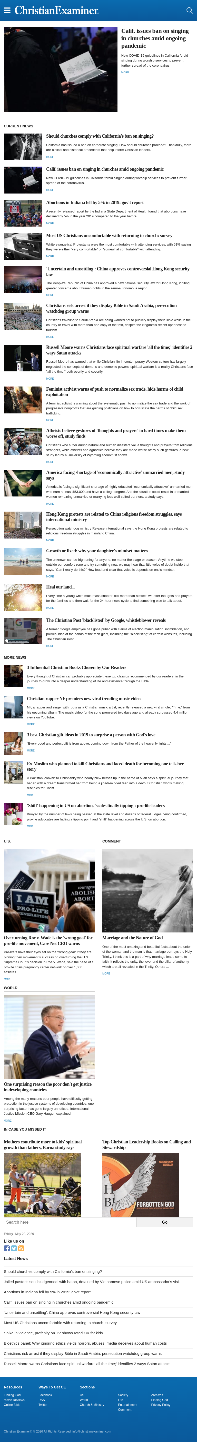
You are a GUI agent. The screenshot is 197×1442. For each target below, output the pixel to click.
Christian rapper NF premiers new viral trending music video (84, 698)
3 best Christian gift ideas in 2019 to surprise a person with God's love (91, 734)
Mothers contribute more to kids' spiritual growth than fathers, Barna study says (43, 1144)
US (82, 1395)
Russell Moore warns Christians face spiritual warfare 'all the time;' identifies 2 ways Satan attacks (87, 1364)
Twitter (42, 1405)
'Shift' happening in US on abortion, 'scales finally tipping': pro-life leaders (96, 805)
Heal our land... (60, 587)
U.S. (7, 841)
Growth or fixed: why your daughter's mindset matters (97, 550)
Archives (157, 1395)
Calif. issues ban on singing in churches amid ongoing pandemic (155, 38)
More (125, 72)
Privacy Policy (161, 1405)
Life (120, 1400)
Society (123, 1395)
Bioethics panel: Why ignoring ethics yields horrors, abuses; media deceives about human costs (85, 1343)
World (84, 1400)
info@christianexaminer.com (91, 1431)
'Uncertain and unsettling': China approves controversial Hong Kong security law (72, 1312)
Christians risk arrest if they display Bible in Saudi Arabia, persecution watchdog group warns (83, 1353)
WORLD (10, 988)
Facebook (45, 1395)
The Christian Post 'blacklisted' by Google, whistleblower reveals (106, 620)
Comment (124, 1409)
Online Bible (12, 1405)
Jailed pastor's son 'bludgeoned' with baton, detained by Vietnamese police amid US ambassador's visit (92, 1281)
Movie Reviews (14, 1400)
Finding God (12, 1395)
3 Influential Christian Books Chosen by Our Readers (76, 667)
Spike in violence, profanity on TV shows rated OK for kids (53, 1333)
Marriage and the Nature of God (132, 937)
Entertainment (127, 1405)
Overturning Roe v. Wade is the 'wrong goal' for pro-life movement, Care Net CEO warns (48, 940)
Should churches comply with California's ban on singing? (100, 136)
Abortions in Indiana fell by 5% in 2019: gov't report (95, 202)
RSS (41, 1400)
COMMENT (111, 841)
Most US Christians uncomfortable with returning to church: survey (109, 235)
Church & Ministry (92, 1405)
